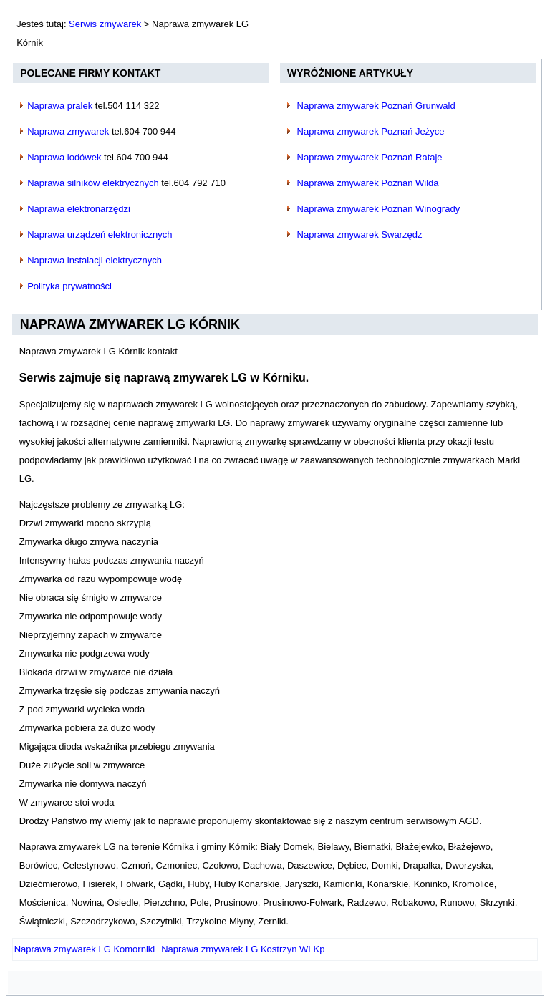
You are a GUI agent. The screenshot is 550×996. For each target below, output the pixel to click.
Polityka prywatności (69, 286)
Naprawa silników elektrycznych (93, 183)
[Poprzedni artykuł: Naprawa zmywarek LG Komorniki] (84, 949)
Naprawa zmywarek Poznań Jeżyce (371, 131)
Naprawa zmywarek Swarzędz (360, 234)
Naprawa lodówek (64, 157)
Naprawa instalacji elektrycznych (94, 260)
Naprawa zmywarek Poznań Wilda (368, 183)
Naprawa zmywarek (68, 131)
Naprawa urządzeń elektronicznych (99, 234)
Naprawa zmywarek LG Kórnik (130, 324)
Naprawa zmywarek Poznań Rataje (370, 157)
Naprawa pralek (59, 105)
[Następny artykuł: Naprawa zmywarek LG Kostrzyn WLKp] (242, 949)
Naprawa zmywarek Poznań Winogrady (378, 208)
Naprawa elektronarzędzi (78, 208)
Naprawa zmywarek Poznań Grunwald (376, 105)
